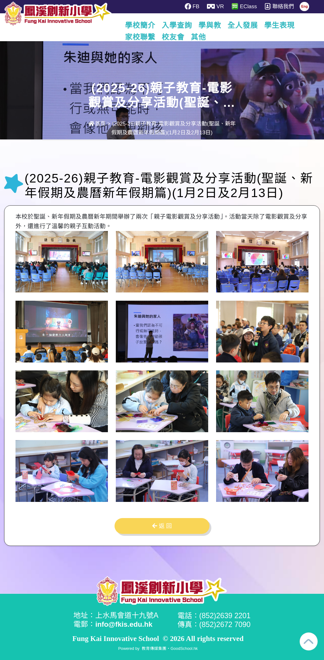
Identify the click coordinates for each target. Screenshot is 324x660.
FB (192, 6)
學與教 (221, 25)
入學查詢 (188, 25)
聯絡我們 (280, 6)
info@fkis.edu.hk (124, 624)
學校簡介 (151, 25)
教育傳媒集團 (153, 648)
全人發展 (254, 25)
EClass (244, 6)
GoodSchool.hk (184, 648)
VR (215, 6)
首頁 (97, 124)
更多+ (287, 25)
